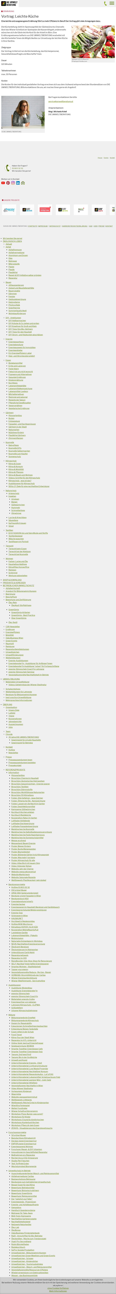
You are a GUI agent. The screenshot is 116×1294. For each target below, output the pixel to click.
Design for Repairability (21, 1023)
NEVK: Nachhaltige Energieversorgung (28, 944)
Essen (8, 360)
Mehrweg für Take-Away (22, 1213)
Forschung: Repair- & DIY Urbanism (26, 1149)
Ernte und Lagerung (17, 366)
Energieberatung (15, 345)
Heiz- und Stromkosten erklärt (21, 356)
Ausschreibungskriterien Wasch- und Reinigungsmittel (35, 1173)
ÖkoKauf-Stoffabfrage (21, 605)
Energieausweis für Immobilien (22, 347)
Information (13, 772)
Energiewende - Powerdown (23, 1202)
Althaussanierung (16, 285)
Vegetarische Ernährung (19, 408)
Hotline (11, 750)
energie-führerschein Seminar (21, 672)
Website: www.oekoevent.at (23, 872)
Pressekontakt (14, 765)
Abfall (8, 247)
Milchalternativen (16, 394)
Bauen (8, 282)
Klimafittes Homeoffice (18, 567)
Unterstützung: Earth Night (22, 952)
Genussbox (16, 1207)
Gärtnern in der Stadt (17, 427)
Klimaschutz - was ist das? (19, 481)
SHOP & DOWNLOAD (12, 580)
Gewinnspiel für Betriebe (22, 743)
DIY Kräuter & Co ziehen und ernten (23, 323)
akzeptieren (58, 1285)
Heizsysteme (14, 302)
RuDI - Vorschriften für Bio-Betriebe (26, 1236)
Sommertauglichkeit (17, 311)
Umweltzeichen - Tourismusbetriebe (27, 1264)
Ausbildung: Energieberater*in (24, 991)
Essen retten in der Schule (22, 1032)
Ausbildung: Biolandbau (21, 988)
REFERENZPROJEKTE (15, 770)
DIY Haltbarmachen (17, 320)
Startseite (32, 226)
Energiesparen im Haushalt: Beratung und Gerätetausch (35, 907)
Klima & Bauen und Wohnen (20, 475)
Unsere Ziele (13, 710)
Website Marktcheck (20, 874)
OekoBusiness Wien (14, 638)
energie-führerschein (20, 993)
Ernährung (8, 11)
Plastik (11, 269)
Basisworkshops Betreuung (23, 1179)
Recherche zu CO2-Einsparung (24, 1158)
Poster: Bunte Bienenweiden (23, 849)
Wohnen (9, 559)
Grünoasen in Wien (19, 916)
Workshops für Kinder (20, 1117)
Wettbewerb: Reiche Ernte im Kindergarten (30, 1103)
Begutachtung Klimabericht (23, 1138)
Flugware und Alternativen (20, 374)
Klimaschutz (11, 461)
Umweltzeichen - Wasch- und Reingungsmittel (31, 1267)
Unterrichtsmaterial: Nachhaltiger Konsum (29, 1071)
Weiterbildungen (13, 658)
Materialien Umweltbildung (17, 682)
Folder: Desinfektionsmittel (23, 806)
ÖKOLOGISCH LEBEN (12, 241)
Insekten (12, 496)
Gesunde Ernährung (17, 377)
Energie (9, 339)
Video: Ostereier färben (21, 866)
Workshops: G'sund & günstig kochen (27, 1120)
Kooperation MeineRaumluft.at (24, 930)
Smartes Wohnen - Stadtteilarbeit (26, 967)
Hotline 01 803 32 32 (20, 887)
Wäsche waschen (16, 539)
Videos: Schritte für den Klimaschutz (24, 478)
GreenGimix (13, 610)
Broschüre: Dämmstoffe (21, 789)
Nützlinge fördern (16, 432)
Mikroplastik (14, 264)
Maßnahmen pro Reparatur (23, 1155)
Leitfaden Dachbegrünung (22, 823)
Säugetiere (13, 520)
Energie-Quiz (17, 913)
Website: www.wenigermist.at (24, 1097)
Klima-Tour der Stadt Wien (22, 1037)
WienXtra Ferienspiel (20, 1105)
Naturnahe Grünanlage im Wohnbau (26, 941)
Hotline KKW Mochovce (21, 924)
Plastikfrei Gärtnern (17, 435)
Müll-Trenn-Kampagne (21, 1216)
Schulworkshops (13, 689)
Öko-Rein (12, 602)
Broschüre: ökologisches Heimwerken (27, 781)
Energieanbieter (15, 350)
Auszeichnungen (15, 724)
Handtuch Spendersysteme (23, 1210)
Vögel (11, 526)
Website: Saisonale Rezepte (23, 877)
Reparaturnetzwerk (19, 955)
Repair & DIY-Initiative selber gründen (24, 275)
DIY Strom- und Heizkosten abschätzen (25, 335)
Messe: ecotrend (18, 840)
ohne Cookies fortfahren (58, 1288)
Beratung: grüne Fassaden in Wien (26, 896)
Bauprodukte (14, 291)
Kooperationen (15, 719)
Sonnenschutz (14, 456)
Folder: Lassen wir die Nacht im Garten (28, 804)
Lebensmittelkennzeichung (20, 388)
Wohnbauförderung (17, 313)
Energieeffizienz (13, 632)
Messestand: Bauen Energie (23, 843)
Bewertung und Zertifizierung (18, 600)
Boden (11, 418)
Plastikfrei (12, 272)
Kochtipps (12, 383)
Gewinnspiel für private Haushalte (26, 740)
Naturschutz (11, 491)
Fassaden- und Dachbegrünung (22, 424)
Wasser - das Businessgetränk (24, 1275)
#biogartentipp (15, 415)
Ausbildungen (14, 985)
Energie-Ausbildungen (18, 661)
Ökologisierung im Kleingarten (24, 950)
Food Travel (16, 1035)
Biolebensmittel (15, 363)
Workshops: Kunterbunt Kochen (25, 1122)
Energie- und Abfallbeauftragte (25, 1205)
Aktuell (9, 244)
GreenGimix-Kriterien (20, 612)
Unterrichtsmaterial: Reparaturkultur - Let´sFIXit (32, 1074)
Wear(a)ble (16, 1094)
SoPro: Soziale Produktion (22, 1250)
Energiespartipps (16, 342)
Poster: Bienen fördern (21, 846)
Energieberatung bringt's (22, 901)
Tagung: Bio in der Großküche (24, 1057)
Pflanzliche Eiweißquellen (19, 403)
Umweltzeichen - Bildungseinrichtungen (28, 1253)
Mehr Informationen (58, 1291)
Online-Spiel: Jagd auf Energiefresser (27, 1043)
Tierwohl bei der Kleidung (19, 551)
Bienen (14, 502)
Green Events (11, 641)
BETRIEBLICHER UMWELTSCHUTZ (18, 585)
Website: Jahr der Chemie (22, 869)
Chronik (9, 734)
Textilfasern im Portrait (18, 542)
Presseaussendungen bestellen (22, 763)
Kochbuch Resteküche (21, 815)
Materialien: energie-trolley (23, 999)
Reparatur (12, 278)
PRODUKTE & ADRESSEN (14, 583)
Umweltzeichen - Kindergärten (24, 1261)
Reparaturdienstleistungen (17, 649)
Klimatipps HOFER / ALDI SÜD (24, 927)
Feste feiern (13, 369)
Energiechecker (18, 904)
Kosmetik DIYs (14, 448)
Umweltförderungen (14, 655)
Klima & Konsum (15, 466)
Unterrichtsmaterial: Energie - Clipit (26, 1063)
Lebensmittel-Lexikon (18, 391)
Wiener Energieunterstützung (24, 978)
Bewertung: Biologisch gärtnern (25, 1190)
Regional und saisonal (17, 397)
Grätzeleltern (17, 1008)
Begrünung (10, 594)
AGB (90, 226)
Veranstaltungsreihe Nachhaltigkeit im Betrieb (28, 675)
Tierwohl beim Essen (17, 549)
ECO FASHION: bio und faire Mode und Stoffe (28, 533)
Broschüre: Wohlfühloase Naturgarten (27, 792)
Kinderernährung (15, 380)
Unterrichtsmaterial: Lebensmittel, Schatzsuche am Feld (35, 1077)
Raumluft (10, 644)
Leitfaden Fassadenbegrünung (24, 826)
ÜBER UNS (7, 704)
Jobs (95, 226)
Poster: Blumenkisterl (20, 852)
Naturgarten (13, 430)
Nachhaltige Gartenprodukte (23, 1219)
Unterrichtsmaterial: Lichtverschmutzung (29, 1066)
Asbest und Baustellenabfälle (21, 288)
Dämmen (12, 294)
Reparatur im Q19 (19, 958)
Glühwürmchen (18, 505)
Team (8, 731)
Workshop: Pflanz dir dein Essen (25, 1125)
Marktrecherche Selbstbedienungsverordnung (31, 832)
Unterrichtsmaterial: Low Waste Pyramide (29, 1069)
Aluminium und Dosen (18, 255)
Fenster (11, 296)
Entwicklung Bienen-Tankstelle (24, 1029)
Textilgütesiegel (15, 536)
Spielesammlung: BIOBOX (22, 1046)
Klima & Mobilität (16, 469)
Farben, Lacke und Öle (18, 561)
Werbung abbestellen (17, 576)
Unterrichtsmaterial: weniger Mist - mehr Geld (31, 1080)
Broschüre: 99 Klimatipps (22, 795)
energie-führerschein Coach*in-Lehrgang (26, 669)
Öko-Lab (15, 1227)
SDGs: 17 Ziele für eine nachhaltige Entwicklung (28, 486)
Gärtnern (9, 413)
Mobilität (10, 635)
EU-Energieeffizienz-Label (20, 353)
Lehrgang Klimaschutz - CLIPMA (25, 1005)
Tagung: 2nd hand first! (21, 1054)
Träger (11, 716)
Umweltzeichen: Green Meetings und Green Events (33, 1256)
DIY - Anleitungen (13, 318)
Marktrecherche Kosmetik (22, 829)
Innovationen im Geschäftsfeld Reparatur (29, 1152)
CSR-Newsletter (13, 627)
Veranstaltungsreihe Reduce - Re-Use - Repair (31, 972)
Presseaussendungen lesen (20, 760)
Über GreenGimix (18, 618)
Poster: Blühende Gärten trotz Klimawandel (30, 855)
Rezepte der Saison (16, 400)
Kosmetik (10, 442)
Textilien (9, 530)
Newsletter (13, 753)
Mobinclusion (17, 938)
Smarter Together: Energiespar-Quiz (27, 1052)
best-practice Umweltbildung (18, 697)
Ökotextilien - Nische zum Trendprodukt (28, 1239)
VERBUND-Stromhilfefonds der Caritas (28, 975)
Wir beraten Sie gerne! (12, 238)
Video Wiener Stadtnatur (22, 1088)
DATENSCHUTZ (54, 226)
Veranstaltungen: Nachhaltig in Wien (27, 1086)
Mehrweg (12, 261)
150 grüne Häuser (19, 890)
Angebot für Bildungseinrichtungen (21, 591)
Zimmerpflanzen (15, 438)
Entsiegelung (14, 421)
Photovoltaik (14, 305)
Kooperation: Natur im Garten (24, 818)
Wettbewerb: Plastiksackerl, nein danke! (28, 880)
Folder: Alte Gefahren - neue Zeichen (27, 798)
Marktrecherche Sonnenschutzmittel (27, 838)
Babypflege (13, 445)
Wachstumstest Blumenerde (23, 1166)
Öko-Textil (12, 622)
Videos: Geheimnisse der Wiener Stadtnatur (27, 685)
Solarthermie (14, 308)
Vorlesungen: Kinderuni (21, 1091)
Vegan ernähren (15, 405)
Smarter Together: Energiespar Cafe (27, 1049)
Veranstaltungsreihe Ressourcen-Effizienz (29, 1270)
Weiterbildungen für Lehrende (19, 692)
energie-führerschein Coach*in (24, 996)
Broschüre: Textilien (19, 787)
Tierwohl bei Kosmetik (18, 554)
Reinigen (12, 570)
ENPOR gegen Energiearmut (23, 1144)
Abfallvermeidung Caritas (22, 1176)
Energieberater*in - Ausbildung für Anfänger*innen (30, 663)
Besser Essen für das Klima (23, 1185)
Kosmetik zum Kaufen (18, 454)
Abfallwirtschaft (13, 588)
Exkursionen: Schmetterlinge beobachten (29, 1026)
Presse (101, 226)
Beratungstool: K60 (20, 899)
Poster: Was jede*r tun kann (23, 857)
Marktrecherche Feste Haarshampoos (28, 835)
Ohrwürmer (16, 513)
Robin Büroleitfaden (20, 1244)
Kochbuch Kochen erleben (22, 812)
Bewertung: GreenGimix (21, 1193)
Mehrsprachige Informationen (19, 700)
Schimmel (12, 573)
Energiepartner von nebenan (23, 1002)
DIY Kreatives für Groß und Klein (22, 326)
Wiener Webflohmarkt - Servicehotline (28, 981)
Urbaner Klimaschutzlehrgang (24, 1010)
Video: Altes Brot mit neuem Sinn (25, 863)
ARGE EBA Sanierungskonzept (24, 893)
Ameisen (15, 499)
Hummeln (15, 508)
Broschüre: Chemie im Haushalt (25, 778)
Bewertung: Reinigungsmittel (24, 1196)
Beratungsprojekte (16, 884)
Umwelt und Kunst (19, 1060)
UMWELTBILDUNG (11, 679)
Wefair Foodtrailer (19, 1108)
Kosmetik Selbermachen (19, 451)
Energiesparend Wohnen (22, 1146)
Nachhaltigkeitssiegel (20, 1222)
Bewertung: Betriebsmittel (22, 1188)
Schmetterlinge (18, 510)
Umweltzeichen (12, 652)
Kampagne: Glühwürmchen (23, 809)
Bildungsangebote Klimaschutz (25, 1020)
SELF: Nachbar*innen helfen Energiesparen (30, 964)
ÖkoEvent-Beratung (20, 947)
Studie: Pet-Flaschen (20, 1161)
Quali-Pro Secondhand (21, 1241)
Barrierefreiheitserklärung (74, 226)
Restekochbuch (18, 1247)
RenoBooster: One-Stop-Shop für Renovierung (31, 961)
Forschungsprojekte (17, 1132)
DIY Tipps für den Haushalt (20, 332)
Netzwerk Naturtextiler (21, 1224)
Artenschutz (13, 493)
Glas (10, 258)
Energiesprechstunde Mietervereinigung (29, 910)
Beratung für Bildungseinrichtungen (21, 695)
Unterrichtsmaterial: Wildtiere (24, 1083)
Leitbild (11, 713)
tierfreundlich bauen (17, 523)
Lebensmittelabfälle (17, 386)
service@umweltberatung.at (60, 101)
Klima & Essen (14, 464)
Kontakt (109, 226)
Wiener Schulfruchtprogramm (24, 1111)
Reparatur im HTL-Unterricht (23, 1040)
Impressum (43, 226)
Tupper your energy (19, 969)
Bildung (11, 1015)
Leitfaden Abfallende (20, 821)
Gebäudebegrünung (17, 299)
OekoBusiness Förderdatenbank (25, 1233)
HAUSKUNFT (17, 918)
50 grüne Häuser (18, 1135)
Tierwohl (9, 546)
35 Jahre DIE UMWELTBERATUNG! (23, 737)
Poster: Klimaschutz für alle (23, 860)
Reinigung (10, 646)
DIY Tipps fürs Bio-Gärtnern (20, 329)
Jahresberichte (14, 721)
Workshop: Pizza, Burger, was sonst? (27, 1114)
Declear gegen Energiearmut (23, 1141)
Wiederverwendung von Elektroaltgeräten (29, 1273)
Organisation (11, 707)
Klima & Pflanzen (15, 472)
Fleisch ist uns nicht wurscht (20, 371)
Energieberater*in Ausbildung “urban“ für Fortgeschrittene (33, 666)
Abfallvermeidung (16, 252)
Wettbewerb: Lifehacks (21, 1100)
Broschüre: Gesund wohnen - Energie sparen (30, 784)
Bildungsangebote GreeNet (23, 1018)
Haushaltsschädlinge (17, 564)
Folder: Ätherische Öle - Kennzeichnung (28, 801)
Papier (11, 267)
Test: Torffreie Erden (20, 1163)
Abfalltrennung (15, 250)
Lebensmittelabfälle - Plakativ (24, 935)
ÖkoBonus (16, 1230)
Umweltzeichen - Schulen (22, 1258)
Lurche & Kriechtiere (17, 517)
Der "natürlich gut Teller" (22, 1199)
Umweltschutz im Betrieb (19, 1171)
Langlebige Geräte (19, 933)
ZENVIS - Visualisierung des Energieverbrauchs (31, 1128)
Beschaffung (11, 597)
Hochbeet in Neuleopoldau (23, 921)
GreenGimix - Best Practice (23, 615)
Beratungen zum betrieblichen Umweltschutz (31, 1182)
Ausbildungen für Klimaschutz (21, 483)
